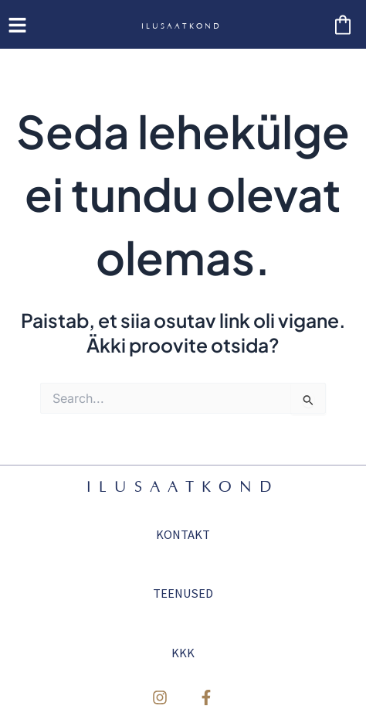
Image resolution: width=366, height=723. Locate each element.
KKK (183, 652)
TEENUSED (183, 593)
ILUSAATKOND (181, 26)
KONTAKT (183, 534)
